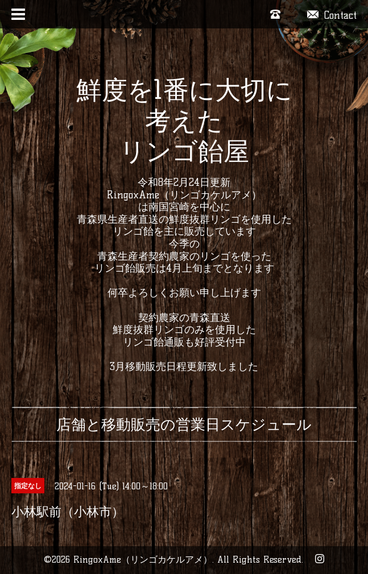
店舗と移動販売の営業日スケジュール (184, 424)
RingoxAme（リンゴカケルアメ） (142, 559)
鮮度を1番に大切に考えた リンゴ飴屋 (184, 120)
